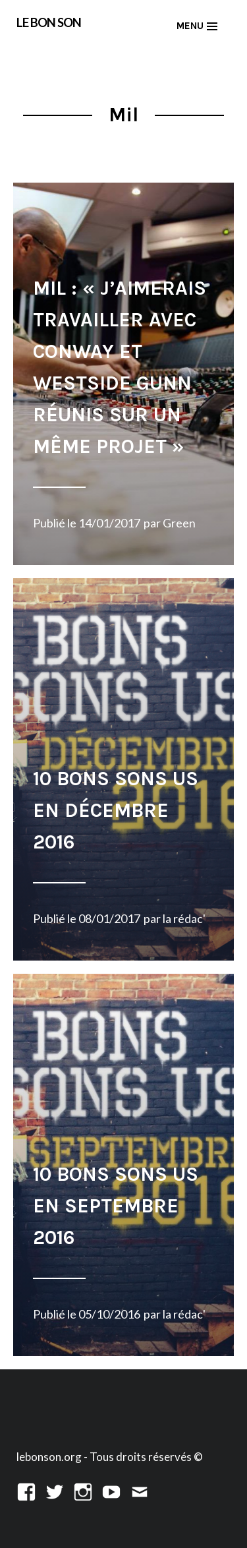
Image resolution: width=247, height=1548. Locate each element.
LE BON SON (48, 22)
